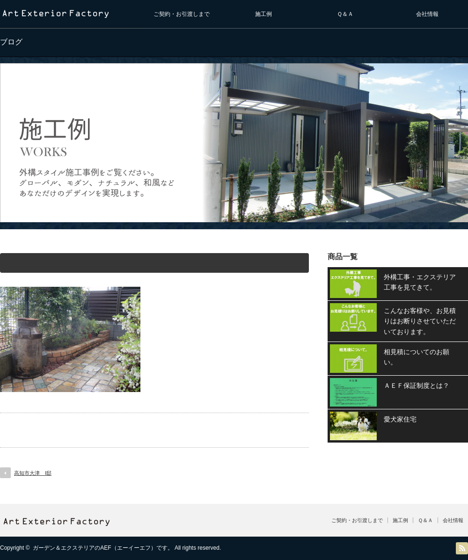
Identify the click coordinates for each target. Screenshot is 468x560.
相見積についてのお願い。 (416, 357)
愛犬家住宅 (400, 419)
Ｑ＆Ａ (345, 14)
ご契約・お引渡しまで (182, 14)
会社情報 (427, 14)
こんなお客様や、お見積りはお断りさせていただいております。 (420, 321)
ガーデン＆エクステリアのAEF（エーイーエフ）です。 (103, 548)
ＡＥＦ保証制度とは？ (416, 385)
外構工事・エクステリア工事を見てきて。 (420, 282)
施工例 (263, 14)
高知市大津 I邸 (32, 473)
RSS (462, 548)
